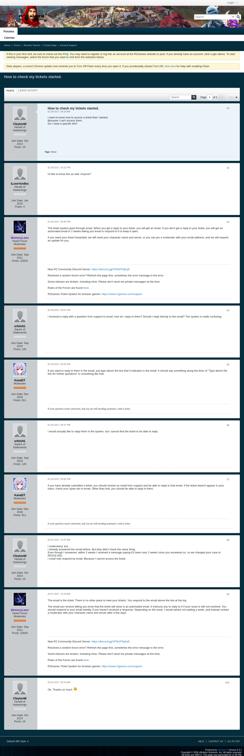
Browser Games (32, 45)
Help (201, 741)
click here (170, 66)
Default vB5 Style (17, 741)
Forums (9, 31)
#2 (228, 167)
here (86, 287)
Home (7, 45)
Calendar (9, 37)
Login (232, 2)
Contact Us (215, 741)
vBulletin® (223, 750)
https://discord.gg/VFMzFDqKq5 (110, 269)
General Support (68, 45)
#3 (228, 222)
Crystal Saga (50, 45)
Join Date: (17, 140)
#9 (228, 594)
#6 (228, 425)
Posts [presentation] (10, 90)
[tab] (10, 90)
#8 (228, 540)
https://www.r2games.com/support (122, 294)
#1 (228, 108)
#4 (228, 310)
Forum (17, 45)
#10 (227, 682)
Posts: (18, 147)
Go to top (233, 741)
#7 (228, 479)
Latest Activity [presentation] (28, 90)
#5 (228, 364)
